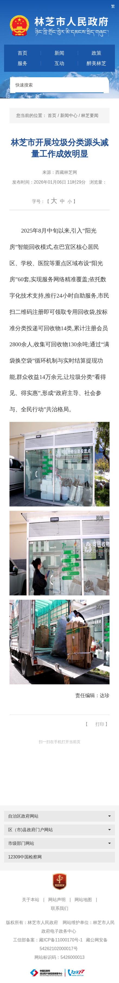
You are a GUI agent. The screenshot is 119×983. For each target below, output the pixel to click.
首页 (52, 115)
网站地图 (83, 899)
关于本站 (30, 899)
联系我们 (59, 908)
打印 (99, 724)
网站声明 (57, 899)
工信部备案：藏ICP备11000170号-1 (47, 940)
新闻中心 (69, 115)
